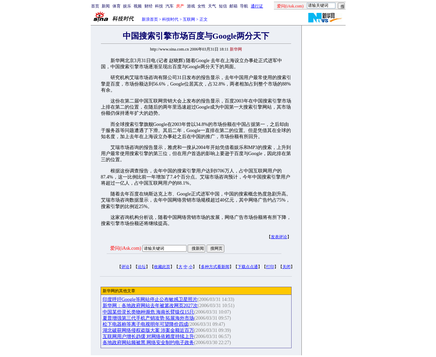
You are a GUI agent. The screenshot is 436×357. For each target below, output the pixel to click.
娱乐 (127, 6)
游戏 (191, 6)
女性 (201, 6)
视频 (138, 6)
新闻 (106, 6)
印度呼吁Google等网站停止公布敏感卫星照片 (150, 299)
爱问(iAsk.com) (125, 248)
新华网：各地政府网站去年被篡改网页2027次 (150, 305)
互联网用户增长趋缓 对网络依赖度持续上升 (148, 336)
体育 (116, 6)
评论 (125, 266)
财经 (148, 6)
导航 (244, 6)
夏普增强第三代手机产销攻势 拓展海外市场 (148, 318)
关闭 (286, 266)
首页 (95, 6)
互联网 (189, 19)
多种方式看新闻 (215, 266)
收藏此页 (162, 266)
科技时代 (170, 19)
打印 (270, 266)
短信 (223, 6)
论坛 (142, 266)
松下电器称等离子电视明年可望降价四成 (145, 324)
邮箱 (233, 6)
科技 (159, 6)
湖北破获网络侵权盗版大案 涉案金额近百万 (148, 330)
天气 (212, 6)
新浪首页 (150, 19)
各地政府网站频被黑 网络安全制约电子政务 (148, 342)
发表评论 (279, 236)
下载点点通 (248, 266)
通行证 (257, 6)
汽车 (169, 6)
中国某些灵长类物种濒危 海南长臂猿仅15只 (148, 312)
